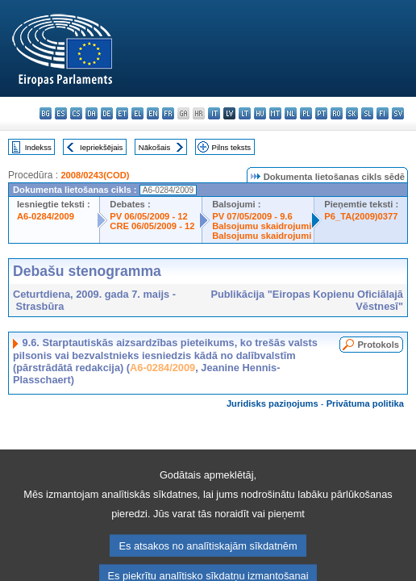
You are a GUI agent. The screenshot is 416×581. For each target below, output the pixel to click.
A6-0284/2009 (45, 216)
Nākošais (154, 147)
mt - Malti (275, 113)
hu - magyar (260, 113)
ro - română (337, 113)
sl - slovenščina (367, 113)
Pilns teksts (232, 147)
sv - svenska (398, 113)
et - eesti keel (122, 113)
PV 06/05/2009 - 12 (148, 216)
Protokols (378, 344)
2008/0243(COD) (94, 175)
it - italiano (214, 113)
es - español (61, 113)
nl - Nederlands (291, 113)
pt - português (321, 113)
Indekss (38, 147)
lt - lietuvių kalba (245, 113)
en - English (153, 113)
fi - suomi (382, 113)
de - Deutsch (107, 113)
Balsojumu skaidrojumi (261, 226)
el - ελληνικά (137, 113)
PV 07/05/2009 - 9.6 (252, 216)
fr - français (168, 113)
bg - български (46, 113)
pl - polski (306, 113)
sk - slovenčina (352, 113)
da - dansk (91, 113)
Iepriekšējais (101, 147)
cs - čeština (76, 113)
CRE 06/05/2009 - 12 (152, 226)
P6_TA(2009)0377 (360, 216)
